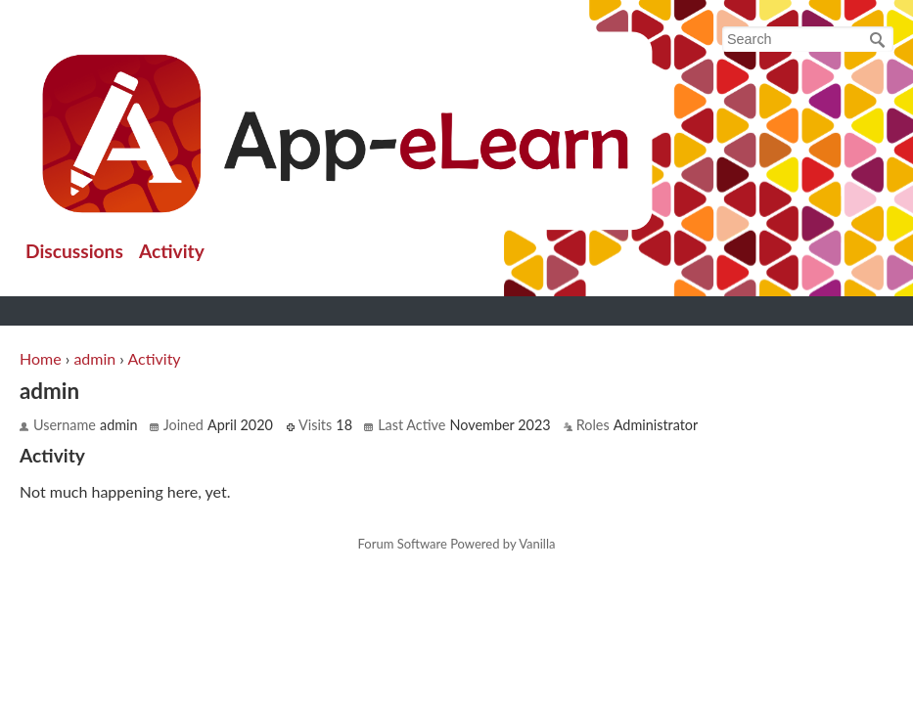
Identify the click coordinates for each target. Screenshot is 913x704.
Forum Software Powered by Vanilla (457, 544)
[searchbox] (807, 39)
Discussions (74, 251)
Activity (172, 251)
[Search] (878, 40)
